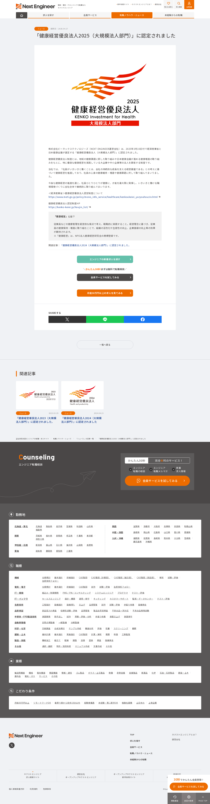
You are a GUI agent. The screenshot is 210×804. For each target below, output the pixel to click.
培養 (107, 628)
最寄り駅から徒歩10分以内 (67, 702)
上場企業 (152, 702)
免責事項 (47, 789)
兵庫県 (167, 526)
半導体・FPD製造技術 (26, 616)
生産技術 (19, 604)
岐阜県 (39, 550)
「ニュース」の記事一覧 (85, 439)
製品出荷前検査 (100, 610)
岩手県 (59, 526)
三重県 (69, 550)
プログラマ (123, 592)
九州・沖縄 (117, 538)
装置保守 (128, 616)
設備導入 (71, 604)
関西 (114, 526)
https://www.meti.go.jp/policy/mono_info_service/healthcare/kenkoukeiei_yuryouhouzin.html (103, 197)
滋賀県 (136, 526)
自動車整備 (20, 622)
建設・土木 (183, 672)
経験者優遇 (89, 702)
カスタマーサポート (119, 598)
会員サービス (90, 15)
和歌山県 (188, 526)
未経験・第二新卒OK (108, 702)
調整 (75, 640)
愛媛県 (187, 532)
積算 (108, 634)
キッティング (99, 598)
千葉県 (80, 535)
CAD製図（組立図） (123, 577)
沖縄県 (149, 541)
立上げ (82, 604)
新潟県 (39, 545)
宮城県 (69, 526)
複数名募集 (127, 702)
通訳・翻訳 (47, 646)
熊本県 (167, 538)
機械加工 (46, 640)
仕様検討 (46, 577)
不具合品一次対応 (120, 610)
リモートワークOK (42, 702)
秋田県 (80, 526)
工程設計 (46, 604)
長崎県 (157, 538)
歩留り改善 (129, 604)
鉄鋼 (111, 672)
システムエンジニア (104, 592)
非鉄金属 (121, 672)
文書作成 (97, 646)
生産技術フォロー (50, 580)
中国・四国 (117, 532)
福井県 (69, 545)
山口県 (167, 532)
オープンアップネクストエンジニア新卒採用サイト (129, 776)
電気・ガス (30, 676)
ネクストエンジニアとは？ (142, 4)
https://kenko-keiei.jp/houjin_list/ (68, 207)
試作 (93, 586)
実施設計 (71, 634)
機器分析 (89, 628)
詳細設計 (71, 577)
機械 (17, 577)
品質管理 (85, 610)
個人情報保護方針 (16, 789)
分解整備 (75, 622)
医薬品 (144, 672)
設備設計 (58, 604)
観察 (134, 628)
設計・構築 (70, 598)
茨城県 (39, 535)
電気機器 (41, 672)
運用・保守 (84, 598)
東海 (17, 550)
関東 (17, 535)
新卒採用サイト (123, 4)
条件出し (58, 616)
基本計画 (46, 634)
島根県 (136, 532)
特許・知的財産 (63, 646)
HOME (21, 15)
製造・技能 (20, 640)
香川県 (177, 532)
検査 (99, 640)
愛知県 (59, 550)
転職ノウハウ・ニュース (132, 15)
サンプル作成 (75, 628)
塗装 (91, 640)
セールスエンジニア (51, 598)
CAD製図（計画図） (100, 577)
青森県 (49, 526)
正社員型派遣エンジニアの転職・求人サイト (32, 439)
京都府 (147, 526)
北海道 (39, 526)
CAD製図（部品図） (146, 577)
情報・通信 (67, 672)
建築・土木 (20, 634)
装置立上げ (115, 616)
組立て (57, 640)
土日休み (140, 702)
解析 (162, 577)
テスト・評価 (138, 592)
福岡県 (136, 538)
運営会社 (158, 4)
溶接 (83, 640)
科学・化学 (20, 628)
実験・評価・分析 (83, 616)
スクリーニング (121, 628)
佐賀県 (147, 538)
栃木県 (49, 535)
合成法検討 (59, 628)
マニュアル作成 (82, 646)
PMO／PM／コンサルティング (77, 592)
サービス (43, 676)
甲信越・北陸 (21, 545)
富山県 (49, 545)
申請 (116, 634)
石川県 (59, 545)
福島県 (39, 529)
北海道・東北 (21, 526)
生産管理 (93, 604)
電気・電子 (20, 586)
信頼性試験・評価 (69, 610)
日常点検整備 (48, 622)
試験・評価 (173, 577)
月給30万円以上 (22, 702)
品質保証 (19, 610)
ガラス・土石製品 (96, 672)
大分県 (177, 538)
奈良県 (177, 526)
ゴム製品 (80, 672)
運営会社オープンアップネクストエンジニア (80, 776)
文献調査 (46, 628)
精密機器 (53, 672)
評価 (99, 628)
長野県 (90, 545)
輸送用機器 (20, 672)
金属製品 (133, 672)
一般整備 (63, 622)
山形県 (90, 526)
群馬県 (59, 535)
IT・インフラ (21, 598)
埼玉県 (69, 535)
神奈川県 (40, 539)
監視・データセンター (142, 598)
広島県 (157, 532)
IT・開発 (19, 592)
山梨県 (80, 545)
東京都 (90, 535)
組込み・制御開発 (50, 592)
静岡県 (49, 550)
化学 (154, 672)
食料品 (18, 676)
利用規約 (34, 789)
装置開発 (46, 616)
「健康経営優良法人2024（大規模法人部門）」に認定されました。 (95, 245)
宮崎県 (187, 538)
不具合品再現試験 (141, 610)
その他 (18, 646)
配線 (66, 640)
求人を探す (48, 15)
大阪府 (157, 526)
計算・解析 (96, 634)
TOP (132, 734)
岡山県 (147, 532)
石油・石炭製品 (167, 672)
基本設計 (58, 577)
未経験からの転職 (174, 15)
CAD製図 (83, 577)
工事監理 (126, 634)
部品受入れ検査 (49, 610)
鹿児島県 (137, 541)
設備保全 (142, 604)
